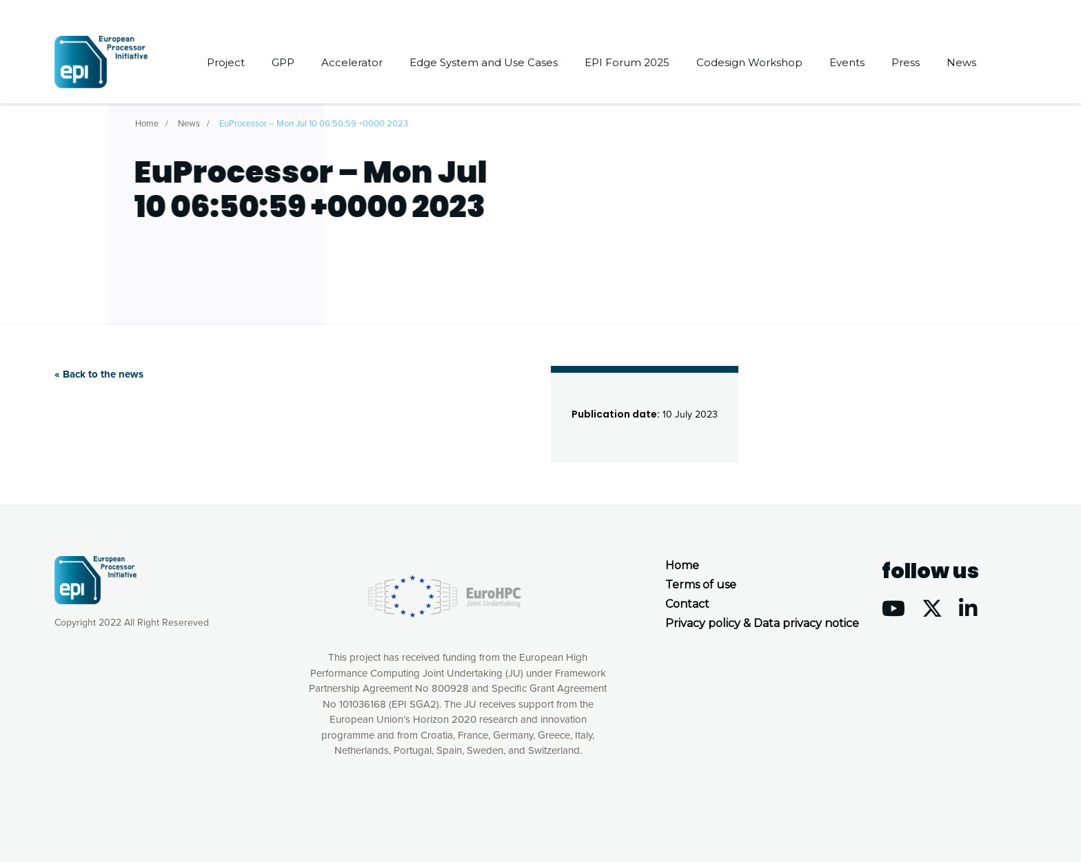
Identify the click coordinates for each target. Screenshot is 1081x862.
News (961, 62)
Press (905, 62)
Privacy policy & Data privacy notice (762, 623)
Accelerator (352, 62)
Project (226, 62)
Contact (687, 603)
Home (147, 120)
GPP (283, 62)
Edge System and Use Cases (484, 62)
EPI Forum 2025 (627, 62)
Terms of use (700, 584)
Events (847, 62)
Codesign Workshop (749, 62)
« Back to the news (98, 374)
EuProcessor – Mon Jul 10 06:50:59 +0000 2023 (313, 120)
